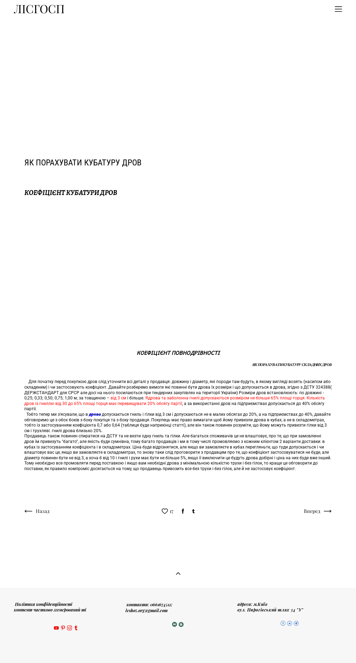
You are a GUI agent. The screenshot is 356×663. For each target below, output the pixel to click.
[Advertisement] (178, 70)
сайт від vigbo (178, 646)
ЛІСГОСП (39, 9)
